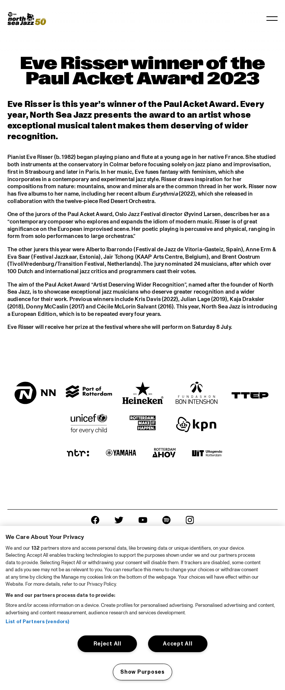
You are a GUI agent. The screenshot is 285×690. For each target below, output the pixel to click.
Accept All (177, 643)
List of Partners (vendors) (37, 621)
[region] (142, 608)
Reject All (107, 643)
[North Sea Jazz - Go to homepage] (26, 18)
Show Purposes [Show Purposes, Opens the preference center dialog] (142, 672)
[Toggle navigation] (272, 18)
